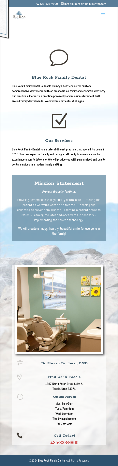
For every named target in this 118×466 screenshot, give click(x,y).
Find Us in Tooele (64, 377)
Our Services (59, 141)
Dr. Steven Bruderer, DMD (64, 363)
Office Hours (64, 397)
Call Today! (64, 435)
